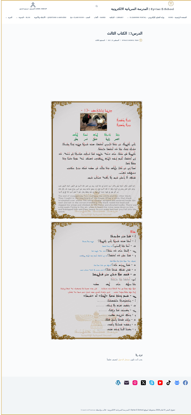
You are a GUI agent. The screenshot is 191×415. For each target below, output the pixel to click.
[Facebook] (184, 382)
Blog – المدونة (22, 17)
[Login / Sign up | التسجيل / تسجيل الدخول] (32, 6)
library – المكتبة (115, 17)
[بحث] (95, 6)
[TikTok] (167, 382)
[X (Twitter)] (142, 382)
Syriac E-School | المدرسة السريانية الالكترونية (141, 9)
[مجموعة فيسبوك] (175, 382)
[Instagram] (133, 382)
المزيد (7, 17)
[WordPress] (117, 382)
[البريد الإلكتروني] (125, 382)
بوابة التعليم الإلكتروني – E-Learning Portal (144, 17)
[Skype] (150, 382)
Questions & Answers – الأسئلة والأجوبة (49, 17)
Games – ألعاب (98, 17)
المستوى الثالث (99, 40)
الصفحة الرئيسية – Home (176, 17)
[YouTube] (159, 382)
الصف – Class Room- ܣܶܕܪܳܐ (79, 17)
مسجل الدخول (123, 360)
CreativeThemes (87, 410)
